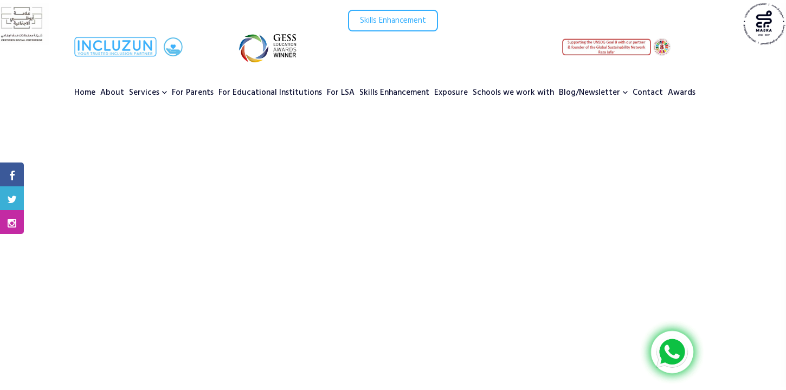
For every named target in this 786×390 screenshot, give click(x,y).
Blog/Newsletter (589, 92)
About (112, 92)
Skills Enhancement (393, 20)
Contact (648, 92)
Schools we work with (513, 92)
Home (84, 92)
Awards (681, 92)
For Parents (193, 92)
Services (144, 92)
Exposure (451, 92)
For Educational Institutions (270, 92)
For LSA (341, 92)
